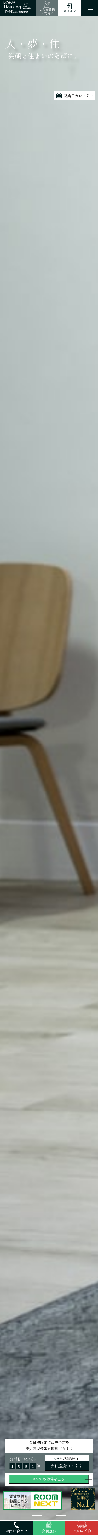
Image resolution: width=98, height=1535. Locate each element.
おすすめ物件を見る (48, 1479)
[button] (37, 1515)
